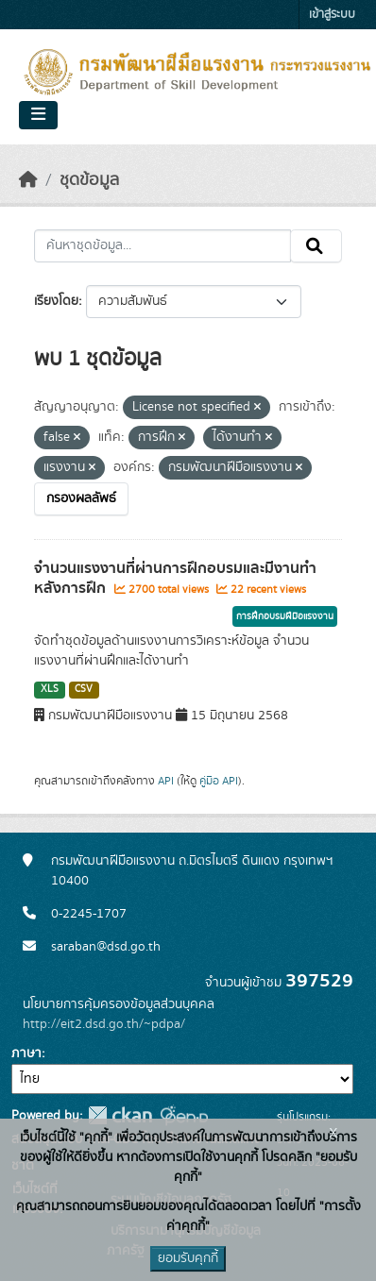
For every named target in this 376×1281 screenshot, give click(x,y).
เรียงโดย (56, 301)
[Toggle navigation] (38, 115)
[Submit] (316, 246)
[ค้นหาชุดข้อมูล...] (162, 246)
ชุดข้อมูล (89, 180)
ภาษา (26, 1053)
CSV (84, 689)
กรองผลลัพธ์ (81, 498)
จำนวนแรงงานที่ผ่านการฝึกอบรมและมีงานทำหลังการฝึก (175, 578)
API (166, 780)
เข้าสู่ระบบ (332, 15)
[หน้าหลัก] (28, 180)
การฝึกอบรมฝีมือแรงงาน (284, 616)
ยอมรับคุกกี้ (188, 1258)
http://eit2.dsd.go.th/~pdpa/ (104, 1024)
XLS (50, 689)
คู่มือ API (218, 780)
